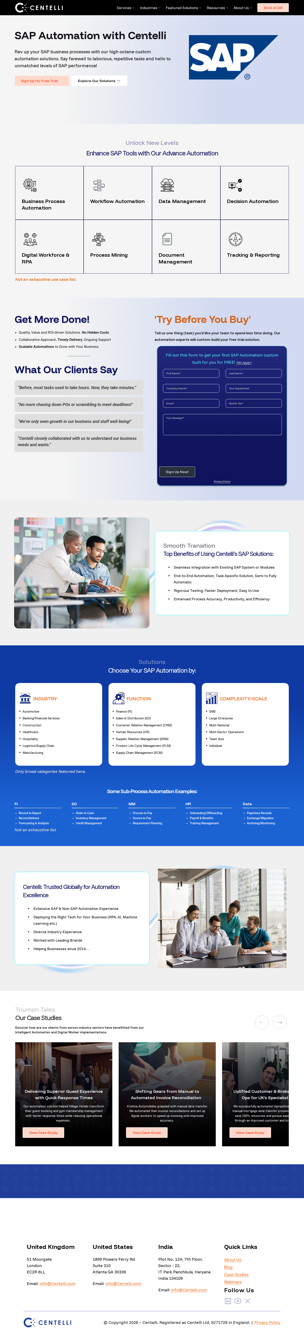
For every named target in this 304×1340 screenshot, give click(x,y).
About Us (241, 7)
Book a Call (273, 7)
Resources (216, 7)
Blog (228, 1267)
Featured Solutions (182, 7)
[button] (262, 1022)
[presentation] (191, 448)
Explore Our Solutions (99, 81)
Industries (148, 7)
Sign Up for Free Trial (42, 81)
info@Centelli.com (57, 1283)
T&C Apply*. (244, 363)
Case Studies (236, 1274)
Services (124, 7)
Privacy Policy (222, 481)
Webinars (233, 1282)
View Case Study (43, 1132)
